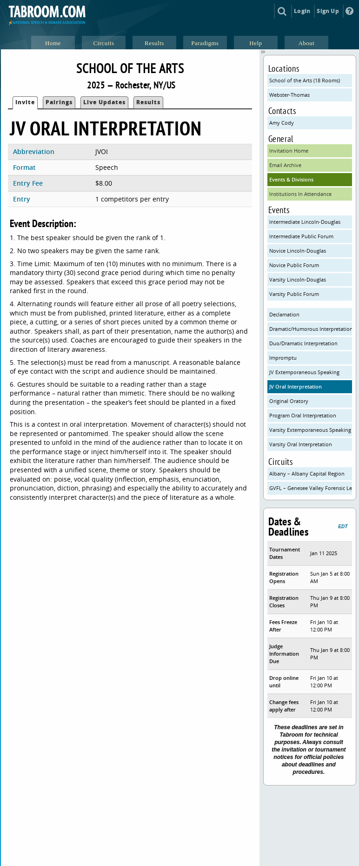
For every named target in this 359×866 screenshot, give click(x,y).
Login (302, 11)
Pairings (59, 102)
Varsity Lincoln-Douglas (297, 279)
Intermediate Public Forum (301, 236)
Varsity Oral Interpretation (300, 444)
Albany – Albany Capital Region (307, 473)
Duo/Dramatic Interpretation (303, 343)
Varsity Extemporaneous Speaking (310, 429)
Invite (25, 102)
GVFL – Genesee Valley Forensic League (310, 487)
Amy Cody (281, 122)
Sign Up (328, 11)
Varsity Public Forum (294, 293)
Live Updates (104, 102)
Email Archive (285, 164)
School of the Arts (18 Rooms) (304, 80)
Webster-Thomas (289, 94)
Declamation (284, 314)
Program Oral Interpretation (302, 415)
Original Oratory (288, 400)
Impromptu (283, 357)
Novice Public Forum (294, 265)
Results (148, 102)
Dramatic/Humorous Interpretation (310, 328)
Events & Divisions (291, 179)
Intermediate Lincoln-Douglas (304, 221)
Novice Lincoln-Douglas (297, 250)
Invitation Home (288, 150)
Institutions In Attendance (300, 193)
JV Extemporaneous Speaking (304, 372)
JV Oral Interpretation (295, 386)
